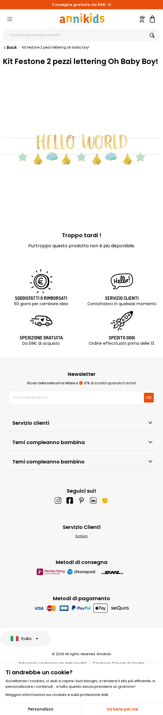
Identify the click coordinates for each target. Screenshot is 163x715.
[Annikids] (82, 18)
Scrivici (81, 536)
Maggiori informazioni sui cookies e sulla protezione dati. (57, 694)
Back (10, 47)
